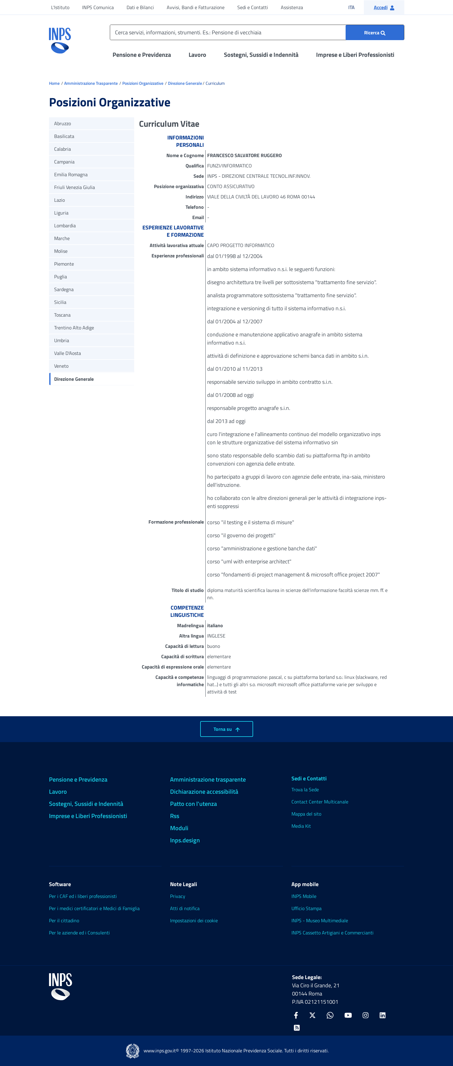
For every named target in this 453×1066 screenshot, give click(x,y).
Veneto (61, 366)
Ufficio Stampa (306, 908)
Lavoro (197, 54)
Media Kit (301, 826)
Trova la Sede (305, 789)
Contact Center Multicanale (319, 801)
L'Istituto (60, 7)
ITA (355, 7)
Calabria (62, 149)
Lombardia (65, 225)
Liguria (61, 212)
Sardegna (64, 289)
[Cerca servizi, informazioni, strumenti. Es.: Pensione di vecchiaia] (257, 32)
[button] (384, 7)
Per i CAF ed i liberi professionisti (83, 896)
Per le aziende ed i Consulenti (79, 932)
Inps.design (185, 840)
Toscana (62, 314)
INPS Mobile (303, 896)
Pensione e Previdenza (142, 54)
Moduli (179, 828)
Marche (62, 238)
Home (54, 83)
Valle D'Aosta (67, 353)
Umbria (61, 340)
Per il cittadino (64, 920)
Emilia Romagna (71, 174)
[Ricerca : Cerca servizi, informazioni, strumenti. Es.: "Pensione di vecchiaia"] (375, 32)
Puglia (60, 276)
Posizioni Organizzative (142, 83)
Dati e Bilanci (140, 7)
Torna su (227, 729)
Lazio (59, 200)
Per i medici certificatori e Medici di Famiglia (94, 908)
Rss (174, 815)
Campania (64, 161)
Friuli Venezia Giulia (74, 187)
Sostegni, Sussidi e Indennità (261, 54)
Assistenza (292, 7)
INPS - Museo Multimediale (319, 920)
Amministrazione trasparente (208, 779)
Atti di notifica (185, 908)
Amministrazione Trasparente (91, 83)
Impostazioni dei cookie (194, 920)
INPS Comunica (98, 7)
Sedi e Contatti (252, 7)
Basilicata (64, 136)
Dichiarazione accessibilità (204, 791)
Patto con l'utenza (193, 803)
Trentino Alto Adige (74, 327)
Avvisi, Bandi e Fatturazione (196, 7)
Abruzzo (62, 123)
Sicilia (60, 302)
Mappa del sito (306, 813)
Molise (61, 251)
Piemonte (64, 263)
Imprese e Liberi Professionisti (355, 54)
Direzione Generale (185, 83)
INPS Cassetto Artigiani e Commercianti (332, 932)
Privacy (177, 896)
